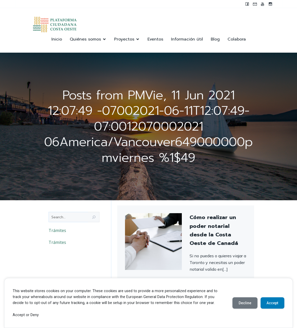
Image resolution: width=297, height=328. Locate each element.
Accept (272, 303)
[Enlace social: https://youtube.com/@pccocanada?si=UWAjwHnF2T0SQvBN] (263, 4)
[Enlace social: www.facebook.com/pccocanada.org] (247, 4)
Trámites (57, 231)
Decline (244, 303)
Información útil (187, 39)
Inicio (56, 39)
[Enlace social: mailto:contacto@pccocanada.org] (255, 4)
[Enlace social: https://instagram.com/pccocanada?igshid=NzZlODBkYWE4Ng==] (270, 4)
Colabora (237, 39)
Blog (215, 39)
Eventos (155, 39)
